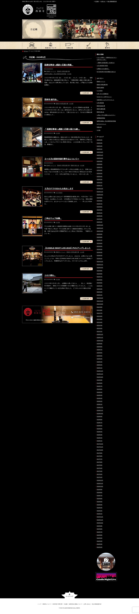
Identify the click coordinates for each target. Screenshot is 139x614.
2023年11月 (100, 228)
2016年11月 (100, 483)
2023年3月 (99, 252)
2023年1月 (99, 258)
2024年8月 (99, 200)
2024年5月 (99, 210)
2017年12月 (100, 444)
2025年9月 (99, 161)
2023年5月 (99, 246)
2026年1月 (99, 149)
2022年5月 (99, 282)
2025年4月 (99, 176)
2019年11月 (100, 374)
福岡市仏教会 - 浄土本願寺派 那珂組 (55, 74)
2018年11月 (100, 410)
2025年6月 (99, 170)
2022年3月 (99, 289)
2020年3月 (99, 362)
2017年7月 (99, 459)
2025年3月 (99, 179)
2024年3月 (99, 216)
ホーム (26, 51)
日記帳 (97, 1)
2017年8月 (99, 456)
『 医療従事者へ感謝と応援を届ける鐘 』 (62, 129)
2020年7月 (99, 349)
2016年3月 (99, 507)
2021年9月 (99, 307)
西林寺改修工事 (101, 106)
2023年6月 (99, 243)
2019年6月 (99, 389)
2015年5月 (99, 538)
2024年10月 (100, 194)
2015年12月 (100, 517)
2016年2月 (99, 510)
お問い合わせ (87, 604)
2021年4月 (99, 322)
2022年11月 (100, 264)
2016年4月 (99, 504)
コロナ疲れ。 (50, 275)
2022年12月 (100, 261)
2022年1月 (99, 295)
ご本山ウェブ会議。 (53, 218)
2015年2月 (99, 547)
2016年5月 (99, 501)
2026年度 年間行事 (69, 45)
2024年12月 (100, 188)
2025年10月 (100, 158)
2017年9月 (99, 453)
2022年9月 (99, 270)
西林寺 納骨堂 (100, 87)
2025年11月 (100, 155)
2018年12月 (100, 407)
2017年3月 (99, 471)
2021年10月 (100, 304)
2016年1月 (99, 513)
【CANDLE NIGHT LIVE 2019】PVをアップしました (67, 248)
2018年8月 (99, 419)
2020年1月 (99, 368)
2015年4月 (99, 541)
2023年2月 (99, 255)
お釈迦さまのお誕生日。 (103, 68)
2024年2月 (99, 219)
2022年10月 (100, 267)
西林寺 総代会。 (51, 99)
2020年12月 (100, 334)
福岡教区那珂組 (101, 118)
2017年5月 (99, 465)
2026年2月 (99, 146)
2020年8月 (99, 346)
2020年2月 (99, 365)
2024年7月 (99, 204)
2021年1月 (99, 331)
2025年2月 (99, 182)
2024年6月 (99, 206)
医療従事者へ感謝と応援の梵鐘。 (58, 65)
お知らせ (103, 1)
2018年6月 (99, 425)
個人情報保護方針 (112, 1)
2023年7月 (99, 240)
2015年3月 (99, 544)
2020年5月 (99, 355)
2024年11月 (100, 191)
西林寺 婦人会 (75, 165)
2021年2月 (99, 328)
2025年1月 (99, 185)
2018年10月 (100, 413)
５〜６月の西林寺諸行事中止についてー (61, 159)
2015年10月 (100, 523)
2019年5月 (99, 392)
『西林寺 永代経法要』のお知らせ (105, 62)
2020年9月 (99, 343)
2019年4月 (99, 395)
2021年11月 (100, 301)
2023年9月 (99, 234)
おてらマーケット (101, 124)
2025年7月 (99, 167)
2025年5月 (99, 173)
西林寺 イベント (51, 71)
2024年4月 (99, 213)
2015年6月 (99, 535)
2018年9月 (99, 416)
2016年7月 (99, 495)
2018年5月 (99, 428)
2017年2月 (99, 474)
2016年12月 (100, 480)
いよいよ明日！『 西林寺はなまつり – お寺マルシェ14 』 (107, 58)
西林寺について (50, 45)
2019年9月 (99, 380)
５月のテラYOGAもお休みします (58, 188)
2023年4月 (99, 249)
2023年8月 (99, 237)
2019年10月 (100, 377)
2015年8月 (99, 529)
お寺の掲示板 (100, 103)
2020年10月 (100, 340)
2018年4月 (99, 431)
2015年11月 (100, 520)
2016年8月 (99, 492)
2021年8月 (99, 310)
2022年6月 (99, 279)
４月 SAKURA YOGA (102, 65)
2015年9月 (99, 526)
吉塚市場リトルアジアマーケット (105, 100)
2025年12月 (100, 152)
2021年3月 (99, 325)
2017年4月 (99, 468)
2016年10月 (100, 486)
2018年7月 (99, 422)
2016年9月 (99, 489)
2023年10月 (100, 231)
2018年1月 (99, 441)
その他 (69, 74)
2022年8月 (99, 273)
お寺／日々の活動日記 (102, 93)
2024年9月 (99, 197)
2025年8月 (99, 164)
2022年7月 (99, 276)
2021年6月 (99, 316)
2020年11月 (100, 337)
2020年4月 (99, 358)
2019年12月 (100, 371)
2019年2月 (99, 401)
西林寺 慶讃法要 (101, 109)
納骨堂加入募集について (107, 45)
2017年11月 (100, 447)
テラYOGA (59, 192)
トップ (31, 45)
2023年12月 (100, 225)
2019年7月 (99, 386)
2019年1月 (99, 404)
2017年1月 (99, 477)
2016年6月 (99, 498)
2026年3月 (99, 143)
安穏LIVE (99, 127)
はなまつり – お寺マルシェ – (104, 96)
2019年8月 (99, 383)
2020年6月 (99, 352)
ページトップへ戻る (69, 594)
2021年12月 (100, 298)
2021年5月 (99, 319)
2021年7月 (99, 313)
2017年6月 (99, 462)
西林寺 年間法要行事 (63, 71)
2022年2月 (99, 292)
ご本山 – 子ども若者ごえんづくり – (106, 115)
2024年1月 (99, 222)
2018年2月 (99, 438)
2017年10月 (100, 450)
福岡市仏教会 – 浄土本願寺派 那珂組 (106, 121)
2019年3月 (99, 398)
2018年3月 (99, 434)
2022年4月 (99, 286)
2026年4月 (99, 140)
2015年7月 (99, 532)
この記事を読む (86, 93)
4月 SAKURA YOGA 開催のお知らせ (106, 71)
